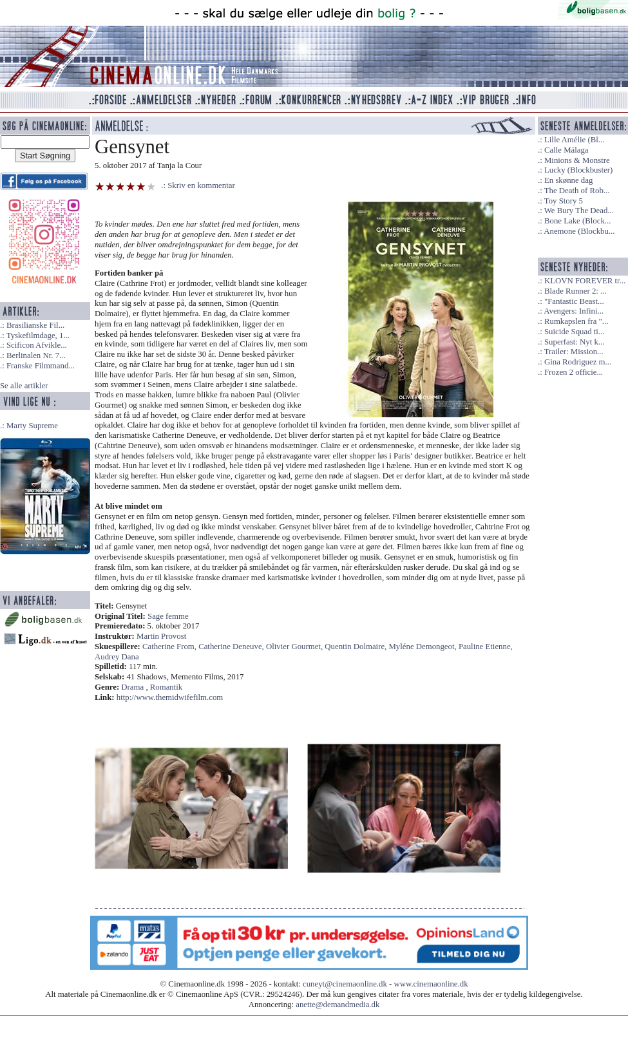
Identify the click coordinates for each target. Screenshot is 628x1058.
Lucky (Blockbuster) (578, 170)
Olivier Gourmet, (295, 646)
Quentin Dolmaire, (356, 646)
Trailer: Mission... (574, 351)
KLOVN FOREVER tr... (584, 280)
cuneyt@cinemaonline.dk (345, 983)
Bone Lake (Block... (577, 220)
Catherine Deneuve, (232, 646)
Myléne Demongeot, (423, 646)
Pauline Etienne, (486, 646)
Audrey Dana (117, 656)
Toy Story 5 (563, 200)
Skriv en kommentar (201, 185)
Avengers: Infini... (574, 311)
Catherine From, (170, 646)
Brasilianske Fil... (35, 325)
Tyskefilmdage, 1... (38, 335)
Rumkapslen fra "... (576, 321)
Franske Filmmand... (40, 365)
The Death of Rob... (577, 190)
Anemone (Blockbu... (579, 231)
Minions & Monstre (577, 160)
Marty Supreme (32, 425)
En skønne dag (568, 180)
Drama (132, 687)
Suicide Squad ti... (574, 331)
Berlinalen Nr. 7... (36, 355)
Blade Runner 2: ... (575, 291)
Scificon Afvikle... (36, 345)
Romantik (166, 687)
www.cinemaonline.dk (431, 983)
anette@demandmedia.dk (337, 1004)
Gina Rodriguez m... (577, 361)
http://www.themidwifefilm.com (170, 697)
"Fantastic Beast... (574, 301)
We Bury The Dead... (579, 210)
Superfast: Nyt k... (574, 341)
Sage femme (168, 616)
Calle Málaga (566, 150)
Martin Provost (161, 636)
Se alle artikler (24, 385)
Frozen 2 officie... (573, 372)
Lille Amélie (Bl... (574, 139)
